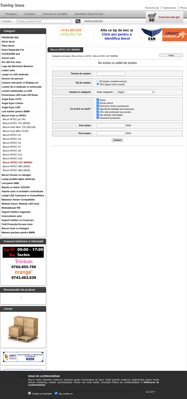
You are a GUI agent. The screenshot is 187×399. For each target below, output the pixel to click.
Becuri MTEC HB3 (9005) (16, 166)
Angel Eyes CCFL (12, 99)
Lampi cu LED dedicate (15, 74)
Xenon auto (8, 58)
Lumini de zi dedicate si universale (22, 86)
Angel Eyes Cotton (12, 103)
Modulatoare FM (11, 207)
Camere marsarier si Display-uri (20, 82)
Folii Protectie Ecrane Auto (17, 224)
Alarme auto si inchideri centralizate (22, 191)
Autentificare (152, 7)
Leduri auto (8, 70)
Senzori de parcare (12, 78)
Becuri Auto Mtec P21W (15, 131)
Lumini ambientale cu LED (17, 90)
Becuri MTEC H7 (12, 146)
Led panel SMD (10, 183)
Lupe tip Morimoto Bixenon (17, 66)
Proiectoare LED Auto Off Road (20, 95)
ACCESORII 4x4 (11, 53)
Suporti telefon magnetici (16, 212)
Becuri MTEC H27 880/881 (18, 162)
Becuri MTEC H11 (12, 154)
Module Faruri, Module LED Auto (20, 203)
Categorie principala (61, 56)
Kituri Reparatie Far (13, 49)
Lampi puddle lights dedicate (18, 179)
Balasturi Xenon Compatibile (18, 199)
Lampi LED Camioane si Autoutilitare (23, 195)
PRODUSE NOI (10, 37)
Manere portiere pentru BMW (18, 232)
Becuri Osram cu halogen (16, 175)
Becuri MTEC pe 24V (14, 119)
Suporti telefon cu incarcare (18, 220)
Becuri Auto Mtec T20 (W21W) (19, 127)
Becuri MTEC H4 (12, 142)
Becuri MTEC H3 (12, 138)
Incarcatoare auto (12, 216)
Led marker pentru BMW (16, 111)
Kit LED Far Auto (11, 62)
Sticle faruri (8, 41)
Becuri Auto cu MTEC (14, 115)
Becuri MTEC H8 (12, 150)
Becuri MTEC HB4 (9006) (16, 170)
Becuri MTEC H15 (12, 158)
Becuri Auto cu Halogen (15, 228)
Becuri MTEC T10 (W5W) (16, 123)
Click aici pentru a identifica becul (117, 36)
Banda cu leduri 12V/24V (16, 187)
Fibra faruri (8, 45)
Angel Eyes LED (11, 107)
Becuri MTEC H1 (12, 135)
